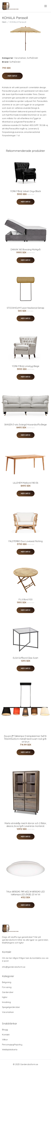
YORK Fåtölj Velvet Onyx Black (25, 191)
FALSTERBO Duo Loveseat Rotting (26, 541)
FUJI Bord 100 (26, 599)
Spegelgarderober (11, 1007)
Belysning (6, 982)
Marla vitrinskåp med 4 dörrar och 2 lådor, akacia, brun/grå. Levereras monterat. (26, 824)
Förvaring (6, 987)
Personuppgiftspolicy (12, 1044)
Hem (4, 22)
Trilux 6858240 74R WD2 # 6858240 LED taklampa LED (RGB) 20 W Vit (25, 893)
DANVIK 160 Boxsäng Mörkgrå (25, 249)
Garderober (7, 992)
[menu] (46, 6)
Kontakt (6, 1034)
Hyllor (4, 997)
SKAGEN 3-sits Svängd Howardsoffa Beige (25, 424)
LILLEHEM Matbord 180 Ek (25, 482)
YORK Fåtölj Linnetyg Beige (25, 366)
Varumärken (20, 58)
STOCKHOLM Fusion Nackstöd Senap (25, 308)
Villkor (5, 1039)
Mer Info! (12, 76)
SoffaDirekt (32, 58)
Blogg (5, 1029)
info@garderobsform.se (13, 967)
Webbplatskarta (9, 1049)
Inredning (6, 1002)
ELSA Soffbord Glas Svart (25, 658)
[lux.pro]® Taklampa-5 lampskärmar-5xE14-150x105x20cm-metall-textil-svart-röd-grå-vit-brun (25, 739)
